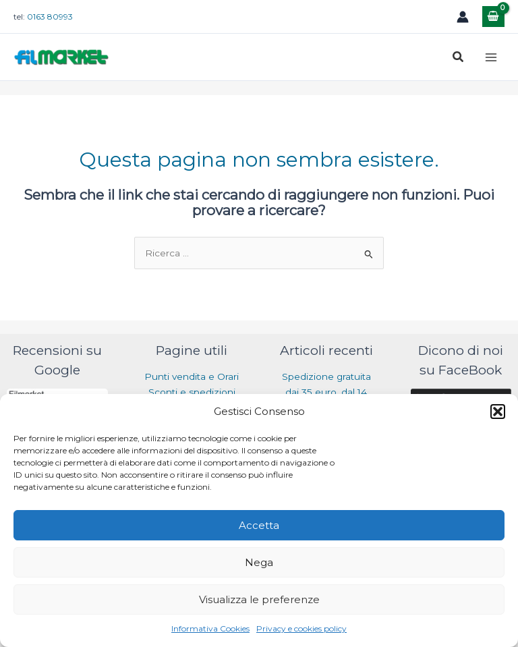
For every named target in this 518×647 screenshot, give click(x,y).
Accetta (259, 525)
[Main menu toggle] (491, 57)
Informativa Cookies (210, 628)
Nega (259, 562)
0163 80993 (50, 16)
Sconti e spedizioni (191, 392)
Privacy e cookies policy (301, 628)
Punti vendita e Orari (191, 376)
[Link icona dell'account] (463, 17)
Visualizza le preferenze (259, 599)
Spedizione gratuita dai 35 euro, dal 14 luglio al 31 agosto (326, 391)
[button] (498, 411)
